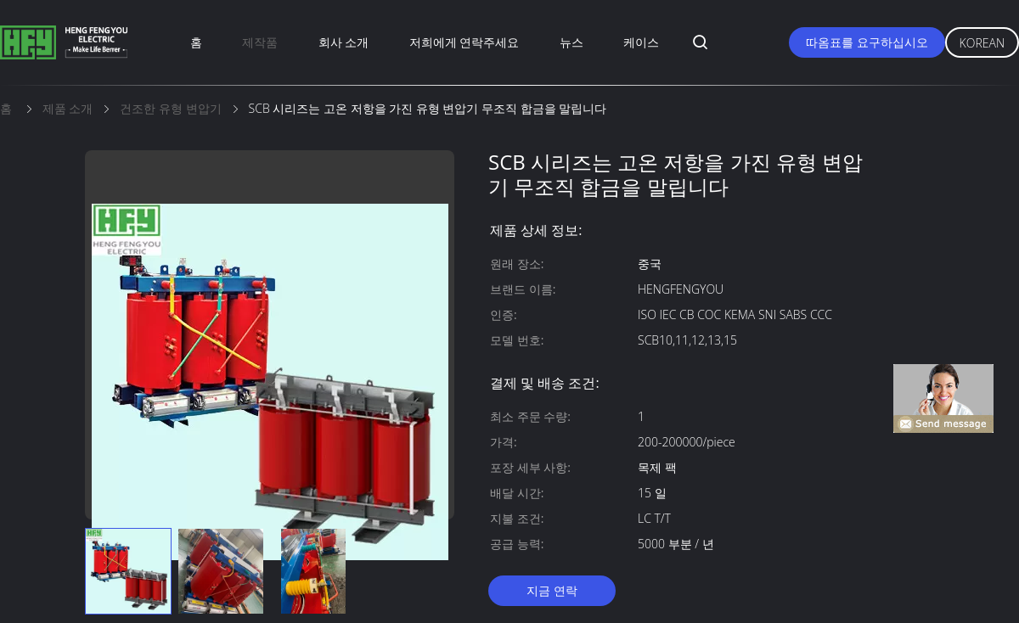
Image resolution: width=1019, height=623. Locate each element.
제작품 (260, 42)
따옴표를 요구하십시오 (867, 42)
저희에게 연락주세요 (464, 42)
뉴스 (571, 42)
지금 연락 (551, 590)
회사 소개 (343, 42)
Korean (982, 43)
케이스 (641, 42)
